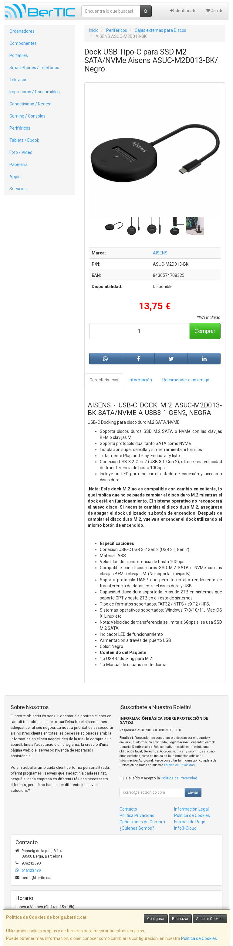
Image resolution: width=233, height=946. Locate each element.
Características (103, 379)
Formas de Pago (189, 821)
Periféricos (19, 128)
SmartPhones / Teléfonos (34, 67)
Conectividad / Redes (29, 103)
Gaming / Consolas (27, 116)
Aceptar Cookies (210, 919)
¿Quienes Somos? (137, 828)
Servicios (18, 188)
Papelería (18, 164)
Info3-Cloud (185, 828)
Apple (15, 176)
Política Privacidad (137, 815)
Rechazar (180, 919)
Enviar (193, 792)
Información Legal (191, 809)
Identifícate (183, 10)
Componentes (23, 43)
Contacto (128, 809)
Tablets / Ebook (24, 140)
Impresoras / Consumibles (34, 91)
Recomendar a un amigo (185, 379)
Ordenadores (22, 31)
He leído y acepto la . (162, 778)
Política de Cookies (199, 938)
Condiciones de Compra (142, 821)
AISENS (160, 253)
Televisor (18, 79)
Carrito (215, 10)
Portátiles (18, 55)
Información (140, 379)
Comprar (204, 331)
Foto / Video (20, 152)
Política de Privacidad (179, 765)
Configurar (155, 919)
